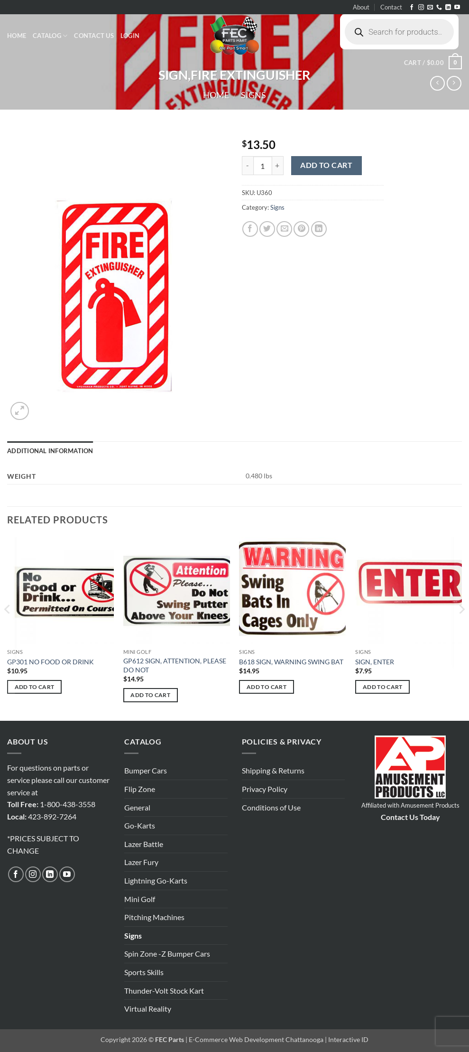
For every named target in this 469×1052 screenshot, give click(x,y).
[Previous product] (454, 83)
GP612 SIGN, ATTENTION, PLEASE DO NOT (174, 665)
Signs (253, 95)
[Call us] (439, 7)
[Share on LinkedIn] (319, 229)
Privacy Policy (264, 788)
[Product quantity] (262, 165)
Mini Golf (139, 898)
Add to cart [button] (35, 687)
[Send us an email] (430, 7)
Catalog (50, 35)
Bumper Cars (145, 770)
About (361, 7)
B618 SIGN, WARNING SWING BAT (291, 662)
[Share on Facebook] (250, 229)
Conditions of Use (271, 807)
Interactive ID (348, 1039)
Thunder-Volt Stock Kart (164, 990)
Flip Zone (139, 788)
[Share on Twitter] (267, 229)
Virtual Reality (147, 1008)
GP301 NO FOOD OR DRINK (50, 662)
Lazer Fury (141, 861)
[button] (129, 35)
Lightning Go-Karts (155, 880)
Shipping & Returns (273, 770)
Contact (391, 7)
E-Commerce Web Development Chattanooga (256, 1039)
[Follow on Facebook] (411, 7)
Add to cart (326, 165)
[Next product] (437, 83)
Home (16, 35)
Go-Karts (139, 825)
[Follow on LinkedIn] (448, 7)
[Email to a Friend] (284, 229)
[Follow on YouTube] (457, 7)
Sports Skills (144, 972)
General (137, 807)
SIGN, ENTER (374, 662)
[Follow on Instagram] (421, 7)
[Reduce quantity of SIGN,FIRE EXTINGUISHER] (247, 165)
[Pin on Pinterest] (301, 229)
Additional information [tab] (50, 451)
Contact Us (94, 35)
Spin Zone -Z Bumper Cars (167, 953)
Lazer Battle (143, 843)
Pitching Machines (154, 917)
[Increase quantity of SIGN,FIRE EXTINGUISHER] (278, 165)
